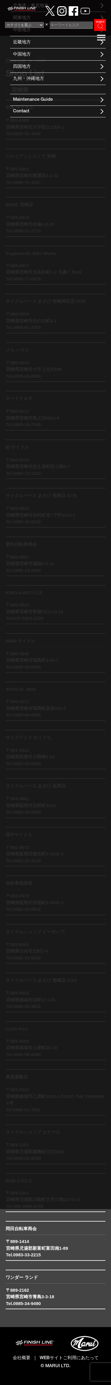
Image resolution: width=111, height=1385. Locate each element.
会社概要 (21, 1358)
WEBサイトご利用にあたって (69, 1358)
